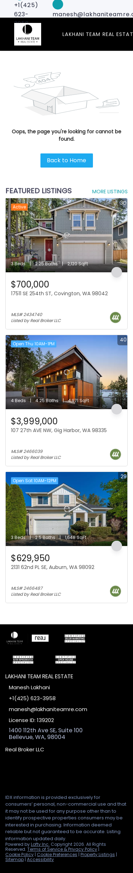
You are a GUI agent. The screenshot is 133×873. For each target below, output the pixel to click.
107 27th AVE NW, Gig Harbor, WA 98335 (59, 430)
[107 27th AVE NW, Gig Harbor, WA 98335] (66, 372)
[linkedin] (22, 773)
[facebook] (8, 773)
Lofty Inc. (40, 844)
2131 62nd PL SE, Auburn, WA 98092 (52, 567)
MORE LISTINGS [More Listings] (110, 191)
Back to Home (66, 160)
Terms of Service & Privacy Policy (62, 849)
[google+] (51, 773)
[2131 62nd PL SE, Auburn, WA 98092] (66, 509)
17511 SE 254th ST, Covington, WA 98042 (59, 293)
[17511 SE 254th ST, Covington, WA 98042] (66, 235)
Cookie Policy (19, 854)
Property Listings (98, 854)
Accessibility (40, 859)
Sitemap (14, 859)
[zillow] (37, 773)
